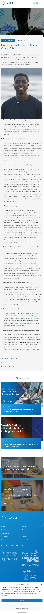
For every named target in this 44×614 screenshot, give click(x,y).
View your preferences (22, 608)
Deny (22, 604)
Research (25, 530)
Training (3, 530)
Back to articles (9, 358)
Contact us (25, 536)
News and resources (28, 540)
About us (3, 526)
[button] (41, 584)
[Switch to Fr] (11, 540)
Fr (34, 3)
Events (24, 526)
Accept (22, 600)
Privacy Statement (22, 612)
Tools (23, 533)
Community (4, 536)
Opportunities (5, 533)
